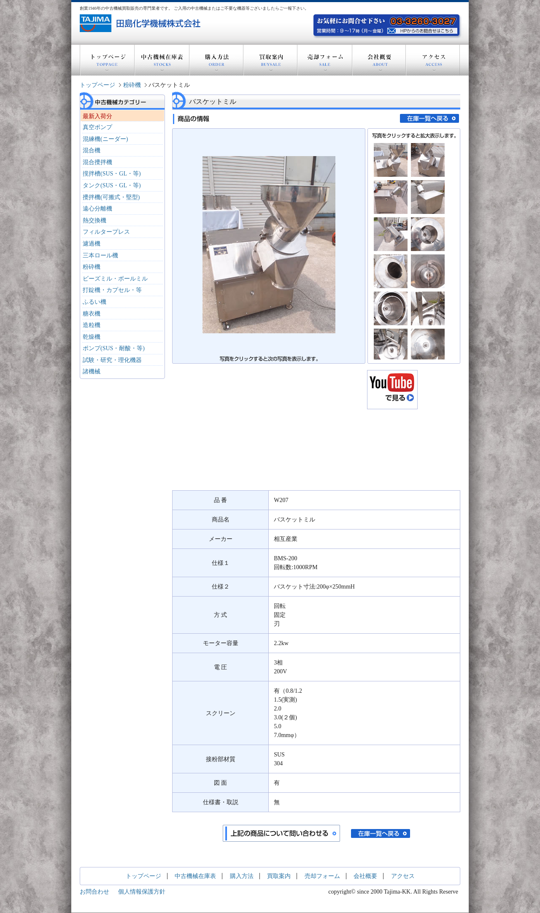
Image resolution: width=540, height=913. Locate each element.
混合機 (91, 150)
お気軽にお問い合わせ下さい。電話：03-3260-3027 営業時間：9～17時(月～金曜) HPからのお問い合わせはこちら (423, 29)
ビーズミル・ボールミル (115, 279)
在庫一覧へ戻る (429, 118)
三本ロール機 (100, 255)
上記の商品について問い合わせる (281, 833)
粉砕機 (132, 85)
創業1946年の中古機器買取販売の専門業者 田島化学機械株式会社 (141, 23)
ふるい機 (94, 302)
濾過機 (91, 243)
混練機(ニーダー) (105, 139)
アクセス (433, 60)
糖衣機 (91, 314)
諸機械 (91, 371)
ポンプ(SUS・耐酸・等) (114, 348)
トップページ (107, 60)
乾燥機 (91, 337)
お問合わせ (94, 892)
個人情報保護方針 (141, 892)
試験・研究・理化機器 (112, 360)
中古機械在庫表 (162, 60)
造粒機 (91, 325)
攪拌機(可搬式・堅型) (111, 197)
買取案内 (270, 60)
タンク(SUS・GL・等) (112, 185)
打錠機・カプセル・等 (112, 290)
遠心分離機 (97, 208)
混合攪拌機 (97, 162)
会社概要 (379, 60)
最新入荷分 (97, 116)
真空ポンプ (97, 127)
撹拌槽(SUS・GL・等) (112, 173)
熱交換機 (94, 220)
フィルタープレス (106, 232)
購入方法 (216, 60)
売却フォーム (324, 60)
